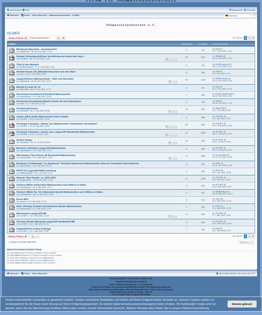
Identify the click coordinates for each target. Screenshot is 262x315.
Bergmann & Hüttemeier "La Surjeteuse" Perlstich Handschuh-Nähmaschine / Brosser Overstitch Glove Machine (77, 163)
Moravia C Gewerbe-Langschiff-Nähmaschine (41, 148)
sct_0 (22, 74)
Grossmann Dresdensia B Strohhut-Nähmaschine (43, 94)
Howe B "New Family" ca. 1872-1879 (36, 177)
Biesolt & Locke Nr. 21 (28, 87)
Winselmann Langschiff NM (31, 213)
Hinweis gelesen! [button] (242, 304)
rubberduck (25, 51)
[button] (253, 38)
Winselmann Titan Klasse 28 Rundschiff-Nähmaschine (46, 155)
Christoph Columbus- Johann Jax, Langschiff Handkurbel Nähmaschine (55, 132)
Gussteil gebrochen (27, 108)
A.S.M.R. (24, 59)
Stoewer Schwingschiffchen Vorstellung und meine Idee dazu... (50, 56)
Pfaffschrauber (26, 173)
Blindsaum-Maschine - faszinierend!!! (36, 49)
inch (218, 49)
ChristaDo (24, 142)
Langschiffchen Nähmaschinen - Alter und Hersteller (45, 78)
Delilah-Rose (222, 192)
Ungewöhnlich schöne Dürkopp (33, 228)
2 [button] (249, 38)
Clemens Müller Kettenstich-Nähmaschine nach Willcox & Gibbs (51, 185)
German (231, 15)
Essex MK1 (22, 199)
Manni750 (24, 89)
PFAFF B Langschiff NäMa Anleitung (36, 170)
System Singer (24, 140)
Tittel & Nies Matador (27, 64)
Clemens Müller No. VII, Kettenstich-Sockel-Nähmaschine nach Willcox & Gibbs (59, 192)
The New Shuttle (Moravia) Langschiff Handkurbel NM (45, 221)
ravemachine (25, 96)
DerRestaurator (26, 67)
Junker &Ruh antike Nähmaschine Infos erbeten (42, 116)
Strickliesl (24, 111)
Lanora (23, 201)
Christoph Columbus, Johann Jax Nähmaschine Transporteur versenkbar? (57, 123)
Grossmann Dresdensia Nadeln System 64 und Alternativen (48, 101)
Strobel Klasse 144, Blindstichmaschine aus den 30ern (46, 71)
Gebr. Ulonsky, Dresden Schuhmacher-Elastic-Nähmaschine (49, 206)
